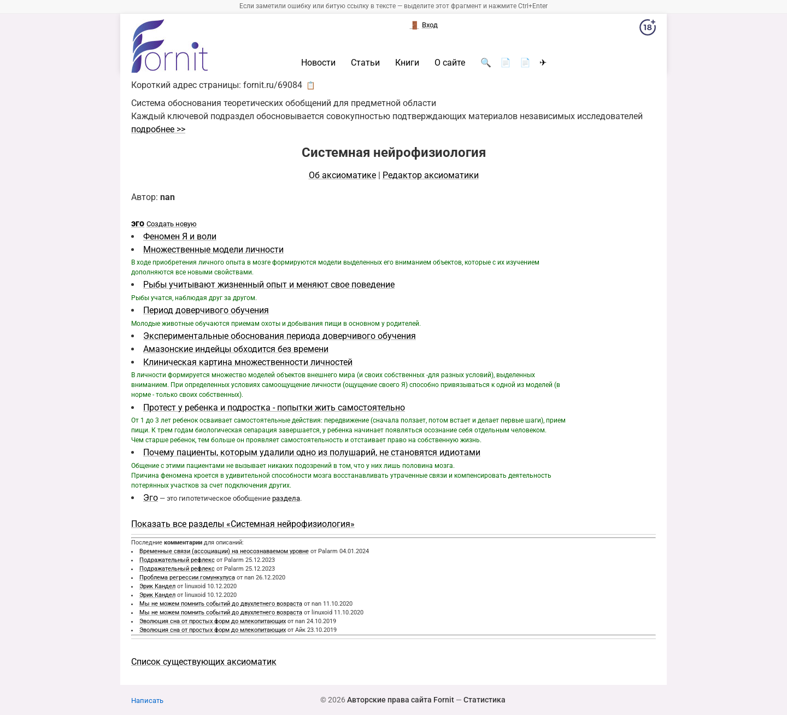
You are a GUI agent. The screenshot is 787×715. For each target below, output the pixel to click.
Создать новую (171, 224)
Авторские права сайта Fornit (400, 699)
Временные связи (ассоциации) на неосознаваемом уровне (224, 551)
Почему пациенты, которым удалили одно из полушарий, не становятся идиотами (311, 452)
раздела (286, 498)
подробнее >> (158, 129)
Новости (318, 62)
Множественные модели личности (213, 249)
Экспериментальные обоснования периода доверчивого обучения (279, 336)
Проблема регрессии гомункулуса (187, 577)
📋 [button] (310, 85)
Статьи (365, 62)
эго (137, 223)
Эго (150, 498)
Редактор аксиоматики (431, 175)
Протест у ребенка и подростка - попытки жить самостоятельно (274, 407)
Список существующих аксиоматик (204, 662)
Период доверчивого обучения (206, 310)
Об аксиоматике (342, 175)
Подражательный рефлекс (177, 560)
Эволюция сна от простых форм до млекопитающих (212, 621)
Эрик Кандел (157, 586)
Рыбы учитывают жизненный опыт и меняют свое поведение (269, 284)
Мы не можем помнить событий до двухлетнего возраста (220, 603)
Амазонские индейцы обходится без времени (235, 349)
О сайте (449, 62)
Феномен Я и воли (179, 236)
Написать (147, 700)
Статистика (484, 699)
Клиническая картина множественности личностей (248, 362)
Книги (407, 62)
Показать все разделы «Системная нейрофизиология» (243, 524)
